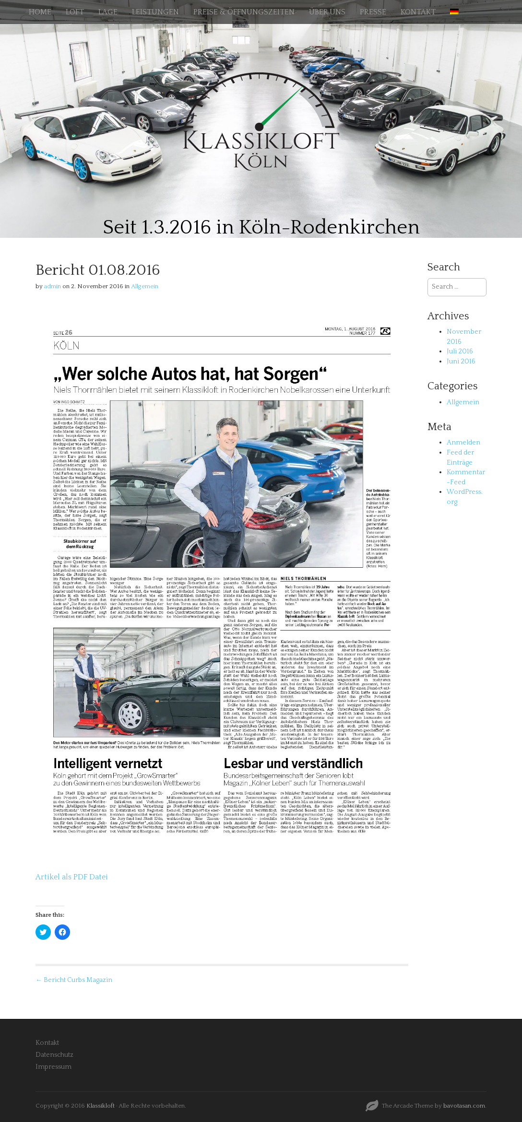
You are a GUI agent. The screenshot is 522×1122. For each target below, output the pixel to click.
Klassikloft (100, 1105)
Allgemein (144, 286)
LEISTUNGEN (155, 12)
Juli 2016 (460, 351)
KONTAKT (418, 12)
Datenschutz (54, 1055)
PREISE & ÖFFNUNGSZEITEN (244, 12)
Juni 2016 (461, 361)
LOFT (75, 12)
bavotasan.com (464, 1105)
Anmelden (463, 442)
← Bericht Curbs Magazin (74, 980)
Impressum (53, 1067)
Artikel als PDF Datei (72, 877)
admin (52, 286)
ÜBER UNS (327, 12)
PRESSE (373, 12)
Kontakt (47, 1043)
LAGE (108, 12)
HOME (40, 12)
